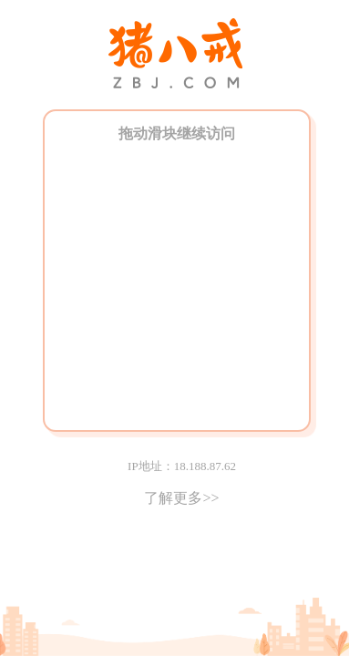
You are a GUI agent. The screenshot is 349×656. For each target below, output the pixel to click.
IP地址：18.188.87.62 (182, 466)
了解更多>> (181, 498)
